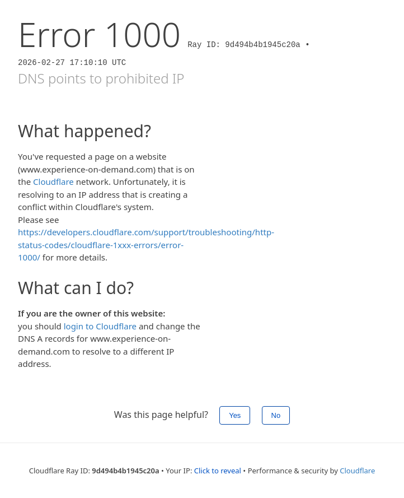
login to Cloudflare (100, 326)
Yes (235, 415)
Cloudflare (53, 181)
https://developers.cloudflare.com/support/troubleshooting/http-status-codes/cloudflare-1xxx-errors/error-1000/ (146, 244)
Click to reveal (217, 471)
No (276, 415)
